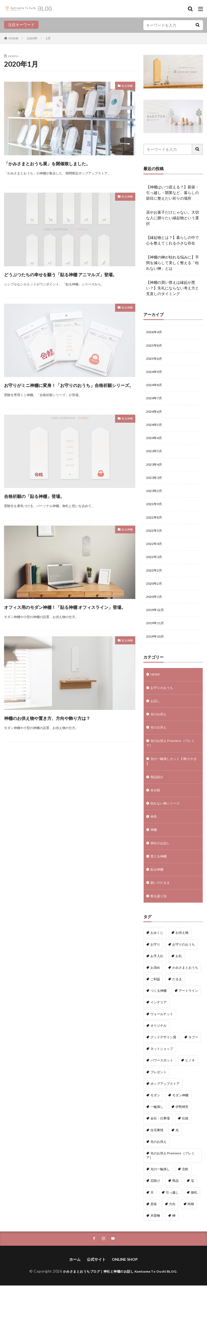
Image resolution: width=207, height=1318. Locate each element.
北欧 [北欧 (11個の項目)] (185, 1201)
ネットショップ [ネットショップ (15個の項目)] (161, 1081)
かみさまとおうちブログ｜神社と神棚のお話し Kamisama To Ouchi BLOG (120, 1303)
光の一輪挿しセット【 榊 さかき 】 (171, 785)
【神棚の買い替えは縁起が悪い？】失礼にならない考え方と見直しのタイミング (172, 288)
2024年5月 (155, 430)
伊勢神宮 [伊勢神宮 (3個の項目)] (181, 1139)
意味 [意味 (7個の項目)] (153, 1236)
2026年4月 (155, 332)
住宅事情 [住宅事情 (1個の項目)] (156, 1162)
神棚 (154, 858)
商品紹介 (157, 802)
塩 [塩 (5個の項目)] (192, 1213)
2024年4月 (155, 444)
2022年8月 (155, 528)
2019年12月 (156, 626)
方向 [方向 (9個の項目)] (172, 1236)
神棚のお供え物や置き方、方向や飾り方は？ (63, 761)
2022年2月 (155, 584)
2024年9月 (155, 374)
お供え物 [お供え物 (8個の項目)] (181, 965)
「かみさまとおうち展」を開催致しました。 (64, 167)
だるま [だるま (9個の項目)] (177, 1011)
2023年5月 (155, 458)
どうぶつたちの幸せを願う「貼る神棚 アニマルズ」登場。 (68, 288)
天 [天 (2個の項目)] (152, 1224)
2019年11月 (156, 640)
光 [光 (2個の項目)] (177, 1162)
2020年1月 (155, 612)
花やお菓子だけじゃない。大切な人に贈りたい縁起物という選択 (172, 218)
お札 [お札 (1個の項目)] (178, 988)
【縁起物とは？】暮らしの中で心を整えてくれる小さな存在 (172, 240)
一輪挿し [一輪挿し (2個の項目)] (156, 1139)
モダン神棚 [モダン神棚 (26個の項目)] (180, 1127)
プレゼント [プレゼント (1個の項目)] (158, 1104)
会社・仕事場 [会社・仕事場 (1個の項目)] (160, 1150)
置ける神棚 (159, 886)
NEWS (155, 693)
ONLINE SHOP (125, 1292)
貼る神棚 (125, 86)
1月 (48, 38)
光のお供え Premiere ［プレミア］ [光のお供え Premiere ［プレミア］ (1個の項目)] (170, 1187)
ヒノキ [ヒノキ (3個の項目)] (190, 1092)
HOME (14, 38)
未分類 (156, 816)
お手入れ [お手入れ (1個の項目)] (156, 988)
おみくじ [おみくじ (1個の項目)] (156, 965)
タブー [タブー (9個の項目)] (193, 1069)
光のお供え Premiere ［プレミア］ (172, 765)
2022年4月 (155, 556)
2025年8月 (155, 346)
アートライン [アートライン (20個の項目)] (188, 1023)
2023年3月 (155, 486)
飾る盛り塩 (159, 927)
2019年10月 (156, 654)
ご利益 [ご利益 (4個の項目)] (155, 1011)
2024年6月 (155, 416)
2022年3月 (155, 570)
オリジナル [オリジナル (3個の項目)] (158, 1057)
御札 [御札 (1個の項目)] (194, 1224)
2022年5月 (155, 542)
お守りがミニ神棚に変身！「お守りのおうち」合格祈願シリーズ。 (67, 408)
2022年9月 (155, 514)
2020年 (32, 38)
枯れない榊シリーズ (167, 830)
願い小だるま (161, 913)
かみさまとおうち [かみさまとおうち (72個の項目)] (185, 999)
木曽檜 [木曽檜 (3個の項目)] (155, 1247)
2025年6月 (155, 360)
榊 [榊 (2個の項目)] (173, 1247)
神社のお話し (161, 872)
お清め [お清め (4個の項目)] (155, 999)
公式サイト (96, 1292)
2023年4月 (155, 472)
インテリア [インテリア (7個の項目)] (158, 1034)
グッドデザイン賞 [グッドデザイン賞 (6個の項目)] (163, 1069)
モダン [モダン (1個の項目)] (155, 1127)
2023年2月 (155, 500)
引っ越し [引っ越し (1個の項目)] (172, 1224)
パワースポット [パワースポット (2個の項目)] (161, 1092)
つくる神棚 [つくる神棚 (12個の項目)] (158, 1023)
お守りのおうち (163, 707)
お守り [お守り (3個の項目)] (155, 976)
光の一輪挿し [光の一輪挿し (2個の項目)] (160, 1201)
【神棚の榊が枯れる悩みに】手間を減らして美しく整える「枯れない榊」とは (172, 263)
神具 (154, 844)
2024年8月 (155, 388)
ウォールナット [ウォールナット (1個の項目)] (161, 1046)
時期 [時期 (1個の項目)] (191, 1236)
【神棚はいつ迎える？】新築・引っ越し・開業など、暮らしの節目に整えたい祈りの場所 (172, 192)
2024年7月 (155, 402)
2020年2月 (155, 598)
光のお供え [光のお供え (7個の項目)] (158, 1174)
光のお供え (159, 734)
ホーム (75, 1292)
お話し (156, 721)
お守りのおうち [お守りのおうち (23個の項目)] (183, 976)
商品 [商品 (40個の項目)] (175, 1213)
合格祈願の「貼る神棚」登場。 (49, 524)
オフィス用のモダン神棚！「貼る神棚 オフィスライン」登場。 (67, 640)
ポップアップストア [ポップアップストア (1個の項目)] (165, 1116)
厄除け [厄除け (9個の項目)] (155, 1213)
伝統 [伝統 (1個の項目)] (185, 1150)
